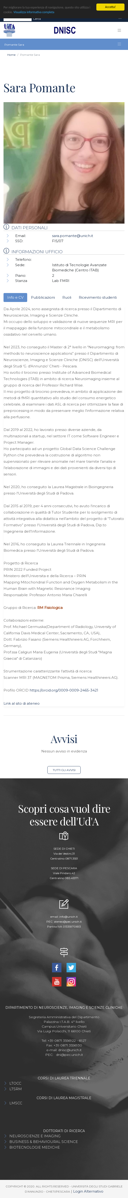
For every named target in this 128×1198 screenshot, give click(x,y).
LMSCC (15, 1103)
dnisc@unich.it (70, 1050)
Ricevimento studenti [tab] (98, 297)
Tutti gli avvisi (64, 770)
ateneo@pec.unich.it (68, 921)
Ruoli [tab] (66, 297)
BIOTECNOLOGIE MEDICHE (34, 1147)
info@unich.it (68, 916)
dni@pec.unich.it (69, 1055)
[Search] (18, 18)
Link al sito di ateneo (22, 703)
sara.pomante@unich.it (72, 235)
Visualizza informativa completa (34, 12)
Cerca (37, 18)
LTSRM (15, 1089)
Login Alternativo (88, 1191)
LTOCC (15, 1083)
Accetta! (110, 7)
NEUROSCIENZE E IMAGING (34, 1136)
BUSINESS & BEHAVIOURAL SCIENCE (43, 1141)
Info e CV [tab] (15, 297)
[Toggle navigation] (120, 18)
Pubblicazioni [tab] (43, 297)
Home (11, 54)
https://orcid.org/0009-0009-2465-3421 (64, 690)
